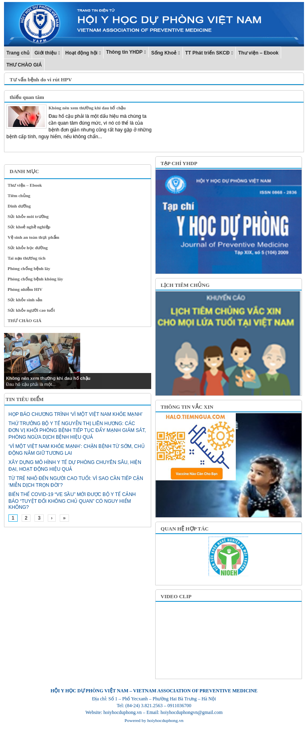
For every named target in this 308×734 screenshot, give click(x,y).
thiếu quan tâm (27, 97)
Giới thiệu (45, 53)
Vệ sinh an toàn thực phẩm (33, 237)
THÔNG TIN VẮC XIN (187, 407)
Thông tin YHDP (124, 52)
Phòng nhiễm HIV (25, 289)
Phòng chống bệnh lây (29, 268)
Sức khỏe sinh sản (25, 299)
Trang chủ (17, 53)
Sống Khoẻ (163, 53)
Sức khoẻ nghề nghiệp (29, 226)
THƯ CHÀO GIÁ (24, 65)
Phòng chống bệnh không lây (35, 278)
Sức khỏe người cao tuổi (31, 310)
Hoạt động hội (81, 53)
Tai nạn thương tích (27, 258)
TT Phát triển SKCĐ (207, 53)
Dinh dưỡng (19, 206)
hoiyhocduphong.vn (165, 720)
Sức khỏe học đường (28, 247)
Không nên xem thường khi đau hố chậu (87, 107)
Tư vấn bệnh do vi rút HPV (41, 80)
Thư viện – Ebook (258, 53)
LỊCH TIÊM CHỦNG (185, 285)
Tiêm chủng (19, 195)
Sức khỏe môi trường (28, 216)
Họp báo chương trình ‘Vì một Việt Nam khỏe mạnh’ (75, 414)
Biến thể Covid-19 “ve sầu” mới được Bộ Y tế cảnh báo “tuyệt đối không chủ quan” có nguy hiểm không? (72, 501)
